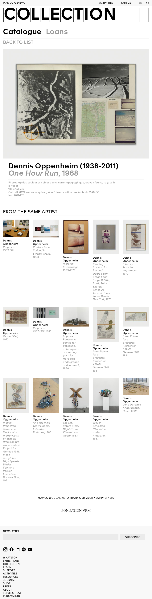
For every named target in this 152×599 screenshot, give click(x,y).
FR (147, 2)
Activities (106, 2)
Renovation (11, 596)
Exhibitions (11, 560)
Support (9, 570)
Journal (9, 580)
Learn (7, 567)
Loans (57, 31)
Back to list (18, 42)
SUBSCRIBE (132, 537)
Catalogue (22, 31)
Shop (6, 583)
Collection (59, 14)
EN (140, 2)
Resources (10, 576)
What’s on (10, 557)
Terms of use (12, 593)
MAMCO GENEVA (14, 2)
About (7, 589)
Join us (126, 2)
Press (7, 586)
